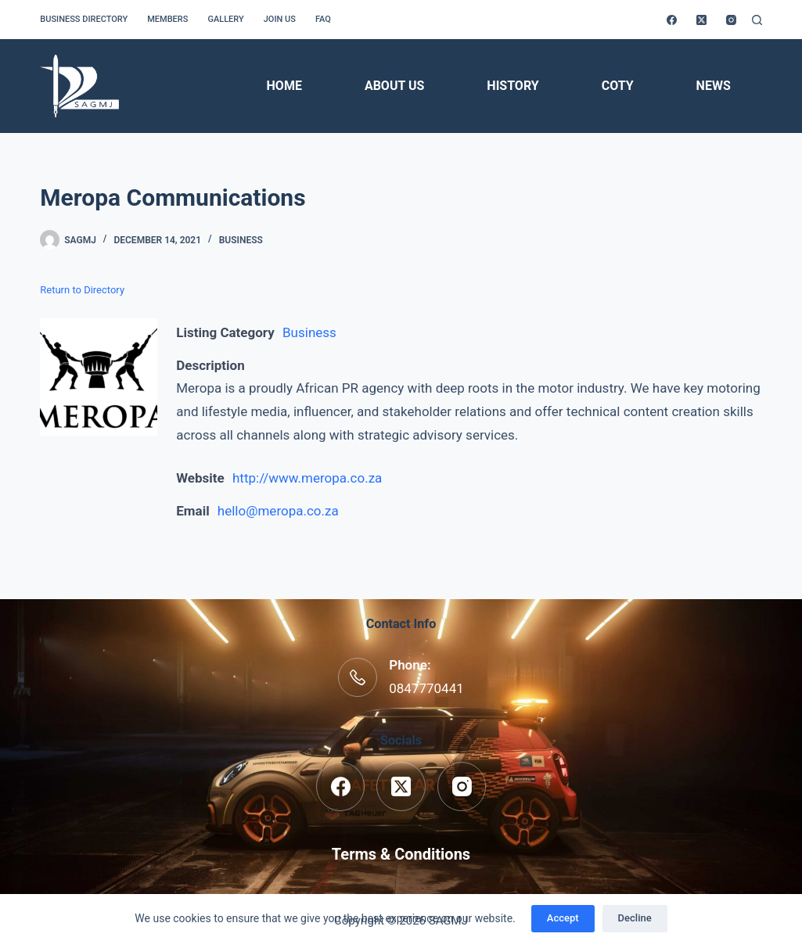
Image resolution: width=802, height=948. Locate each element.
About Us (394, 85)
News (713, 85)
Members (167, 19)
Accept (563, 918)
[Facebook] (672, 20)
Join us (280, 19)
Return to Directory (82, 290)
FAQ (323, 19)
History (512, 85)
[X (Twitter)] (701, 20)
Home (284, 85)
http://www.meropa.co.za (307, 478)
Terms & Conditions (401, 854)
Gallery (225, 19)
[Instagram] (731, 20)
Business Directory (84, 19)
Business (241, 240)
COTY (618, 85)
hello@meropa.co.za (278, 511)
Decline (635, 918)
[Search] (757, 20)
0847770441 (426, 688)
